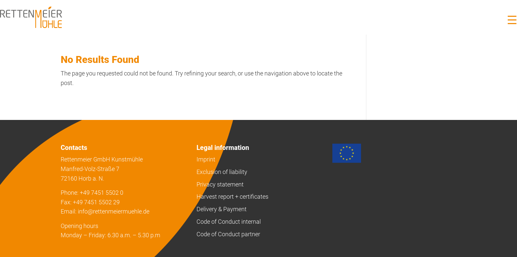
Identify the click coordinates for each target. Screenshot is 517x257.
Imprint (206, 159)
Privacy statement (220, 184)
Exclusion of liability (222, 171)
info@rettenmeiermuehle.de (113, 211)
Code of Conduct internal (229, 221)
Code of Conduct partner (228, 234)
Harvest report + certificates (232, 196)
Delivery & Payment (222, 209)
